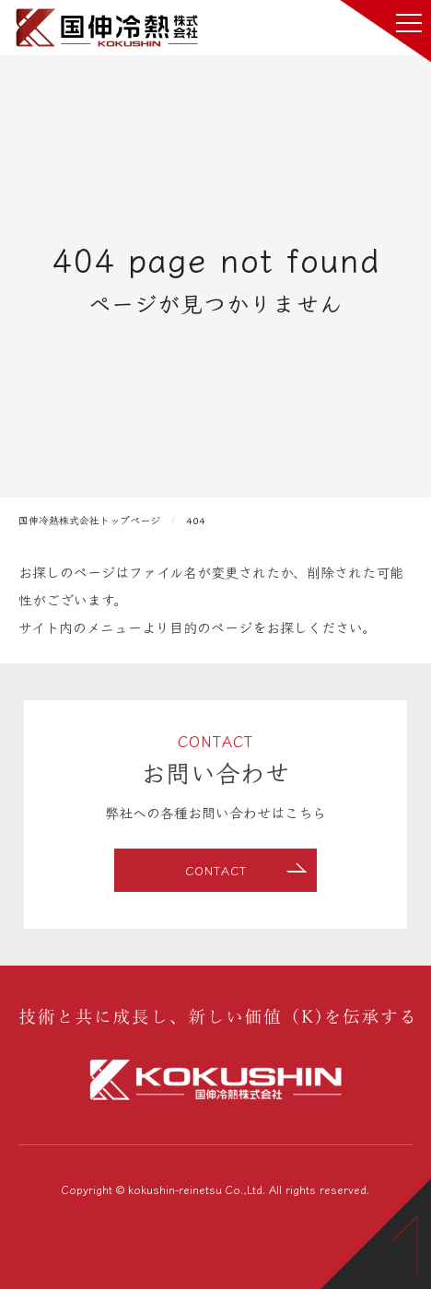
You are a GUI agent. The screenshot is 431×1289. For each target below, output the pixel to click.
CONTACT (216, 870)
